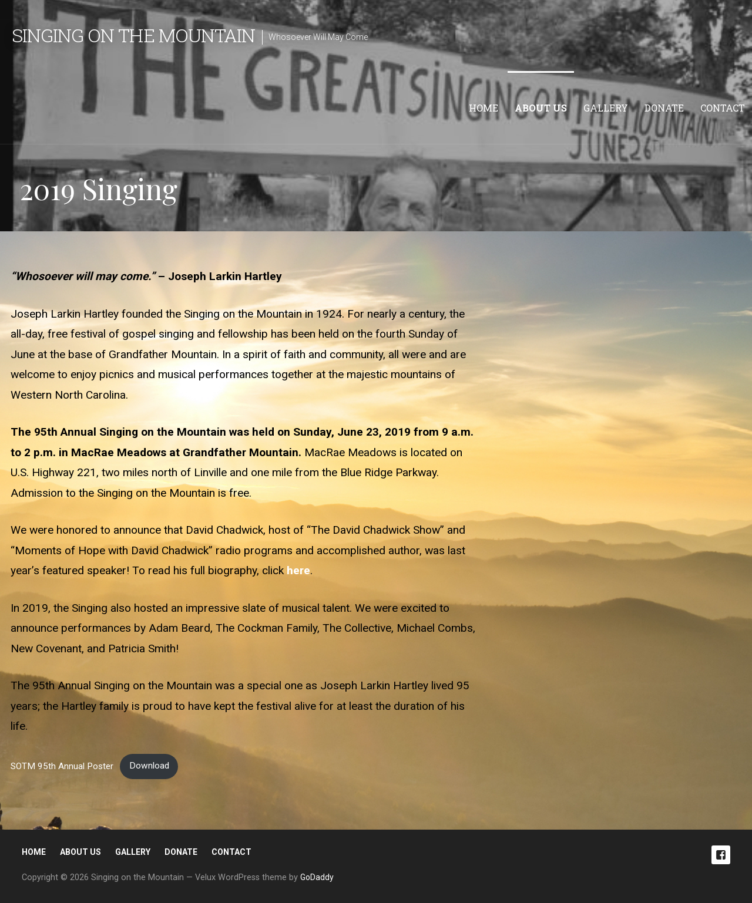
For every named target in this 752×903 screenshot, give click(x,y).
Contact (722, 108)
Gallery (605, 108)
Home (483, 108)
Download (149, 765)
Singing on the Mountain (133, 35)
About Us (541, 108)
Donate (664, 108)
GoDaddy (317, 877)
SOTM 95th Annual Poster (62, 765)
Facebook (720, 854)
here (298, 570)
